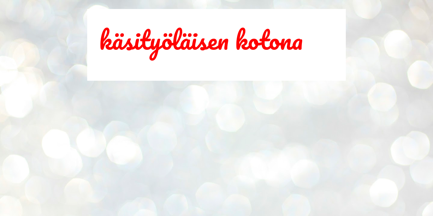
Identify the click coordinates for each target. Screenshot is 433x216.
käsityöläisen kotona (201, 40)
